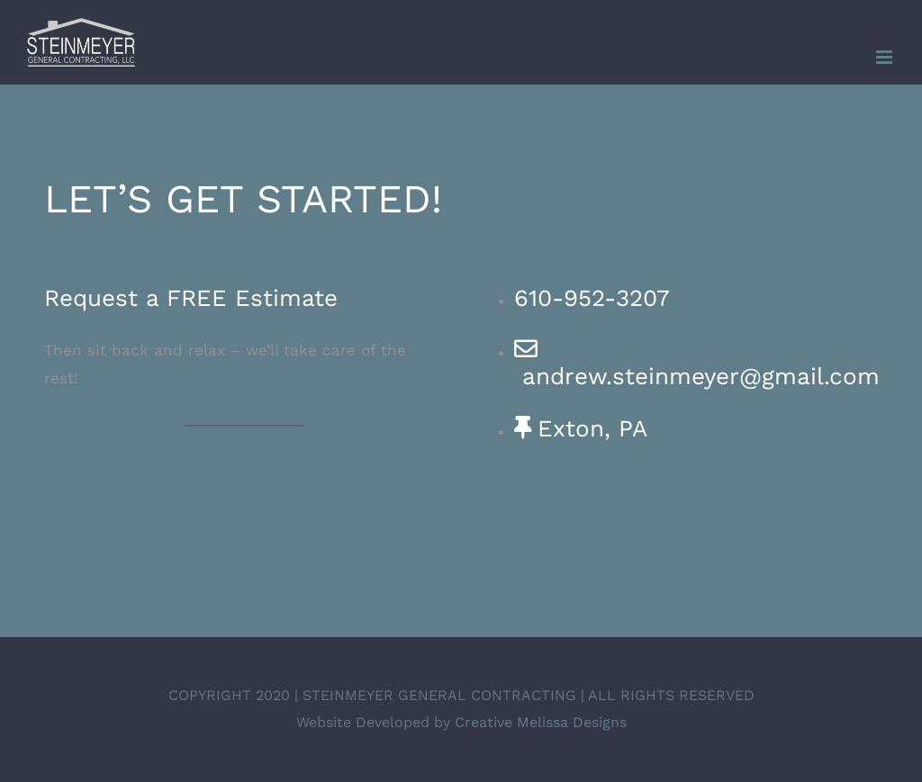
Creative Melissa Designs (541, 722)
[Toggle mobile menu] (885, 57)
